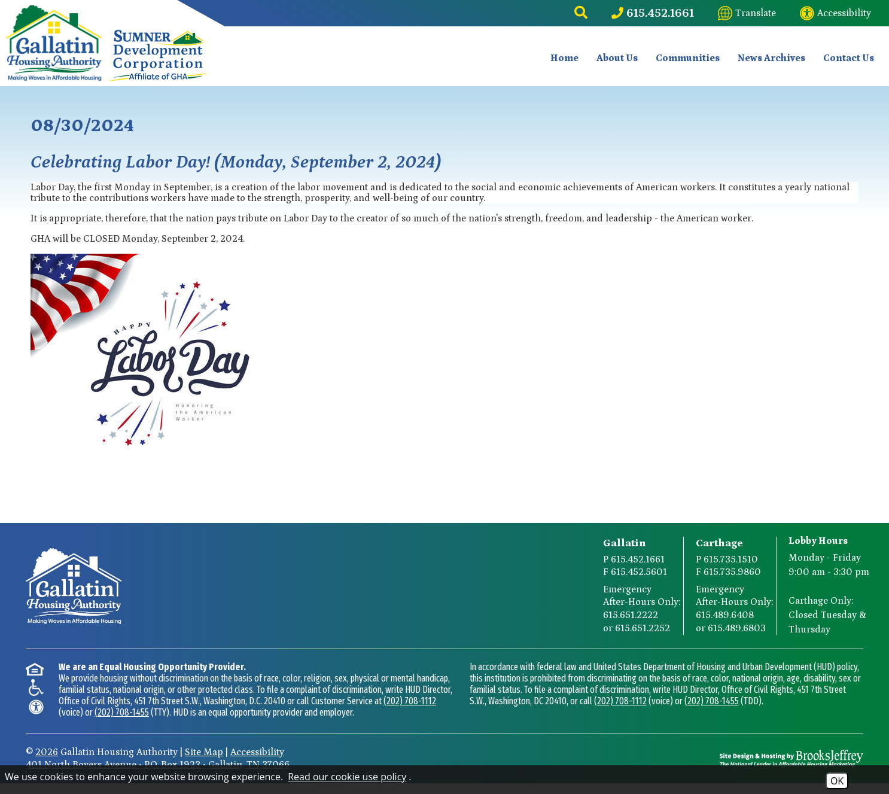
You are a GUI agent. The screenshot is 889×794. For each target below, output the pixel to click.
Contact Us (848, 57)
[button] (580, 13)
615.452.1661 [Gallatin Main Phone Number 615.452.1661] (638, 558)
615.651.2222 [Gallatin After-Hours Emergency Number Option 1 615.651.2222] (630, 614)
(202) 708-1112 (409, 700)
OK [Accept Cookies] (837, 780)
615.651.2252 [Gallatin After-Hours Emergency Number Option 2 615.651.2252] (642, 627)
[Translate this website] (747, 13)
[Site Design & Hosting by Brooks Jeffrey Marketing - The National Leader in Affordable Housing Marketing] (791, 758)
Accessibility (257, 751)
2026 (46, 751)
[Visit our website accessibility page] (835, 13)
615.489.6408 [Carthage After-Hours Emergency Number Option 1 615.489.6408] (725, 614)
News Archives (771, 57)
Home (564, 57)
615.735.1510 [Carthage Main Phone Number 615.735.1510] (731, 558)
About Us (617, 57)
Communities (688, 57)
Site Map (204, 751)
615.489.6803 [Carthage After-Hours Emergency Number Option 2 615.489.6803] (737, 627)
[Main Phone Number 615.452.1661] (652, 13)
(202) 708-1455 (122, 711)
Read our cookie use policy (347, 776)
